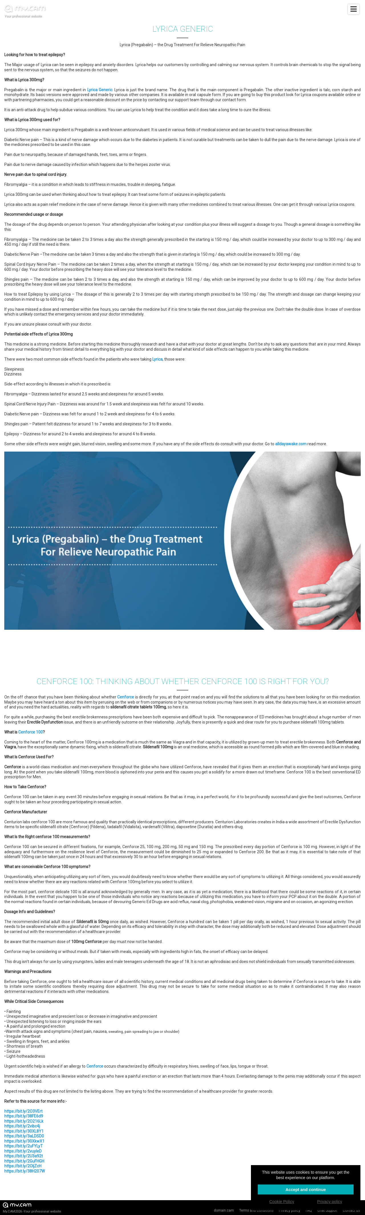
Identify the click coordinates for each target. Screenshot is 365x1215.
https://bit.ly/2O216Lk (23, 1121)
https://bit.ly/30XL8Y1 (24, 1131)
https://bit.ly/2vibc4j (22, 1126)
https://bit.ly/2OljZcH (22, 1166)
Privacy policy (289, 1210)
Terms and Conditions (256, 1210)
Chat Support (327, 1210)
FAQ (309, 1210)
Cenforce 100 (30, 732)
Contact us (351, 1210)
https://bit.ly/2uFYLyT (23, 1146)
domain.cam (224, 1210)
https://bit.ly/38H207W (24, 1171)
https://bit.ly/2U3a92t (23, 1156)
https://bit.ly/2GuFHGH (24, 1161)
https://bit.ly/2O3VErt (23, 1111)
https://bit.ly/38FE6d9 (23, 1116)
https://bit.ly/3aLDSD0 (24, 1136)
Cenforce (125, 697)
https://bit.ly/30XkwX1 (24, 1141)
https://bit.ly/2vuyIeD (23, 1151)
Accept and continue (305, 1189)
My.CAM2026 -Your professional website (32, 1207)
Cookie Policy (281, 1201)
